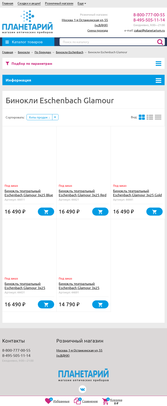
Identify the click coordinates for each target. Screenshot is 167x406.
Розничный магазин (59, 3)
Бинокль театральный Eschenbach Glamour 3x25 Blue (29, 192)
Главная (7, 3)
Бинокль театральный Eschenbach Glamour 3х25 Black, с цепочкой (79, 287)
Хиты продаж (39, 117)
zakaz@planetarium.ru (149, 30)
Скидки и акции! (29, 3)
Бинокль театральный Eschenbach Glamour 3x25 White (25, 287)
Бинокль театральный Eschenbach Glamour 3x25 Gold (137, 192)
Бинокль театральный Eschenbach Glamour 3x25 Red (82, 192)
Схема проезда (97, 30)
